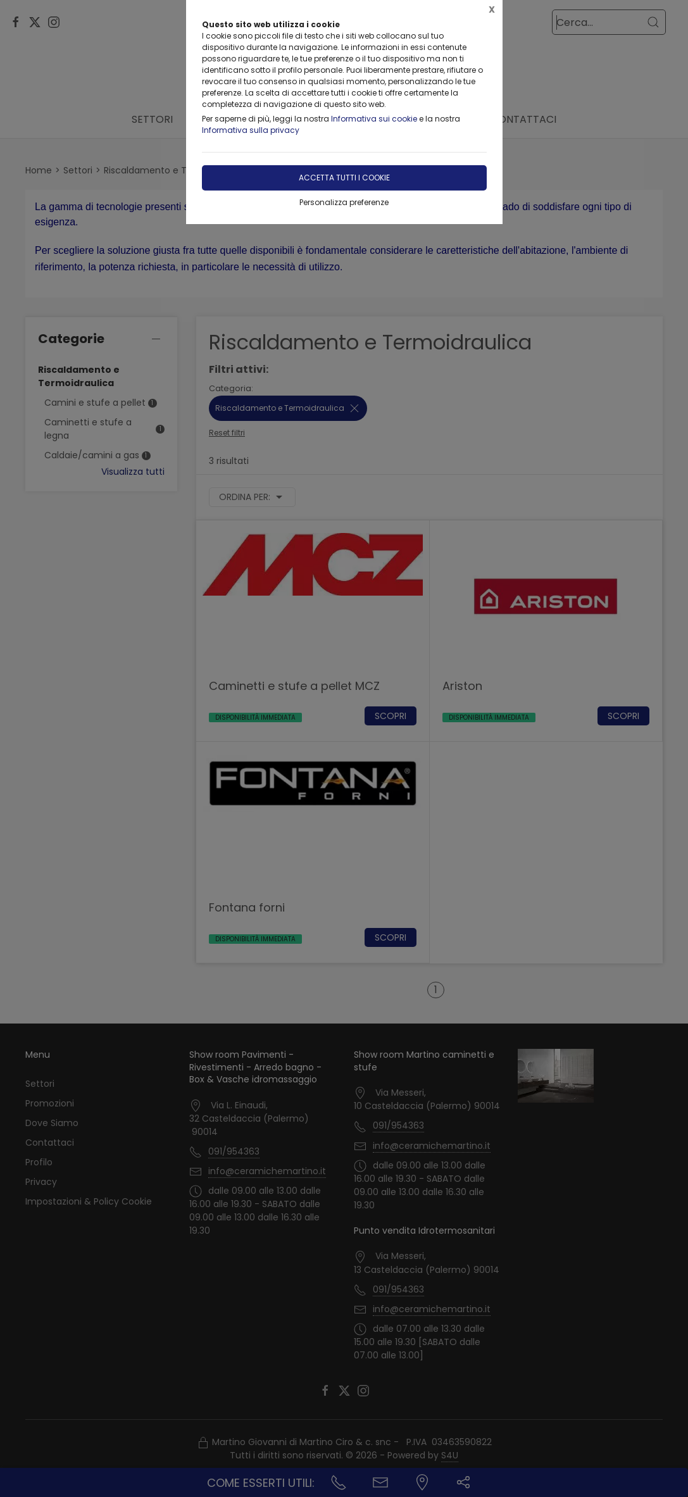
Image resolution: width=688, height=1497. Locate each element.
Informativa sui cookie (374, 118)
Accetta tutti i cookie (344, 177)
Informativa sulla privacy (250, 130)
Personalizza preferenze (344, 202)
